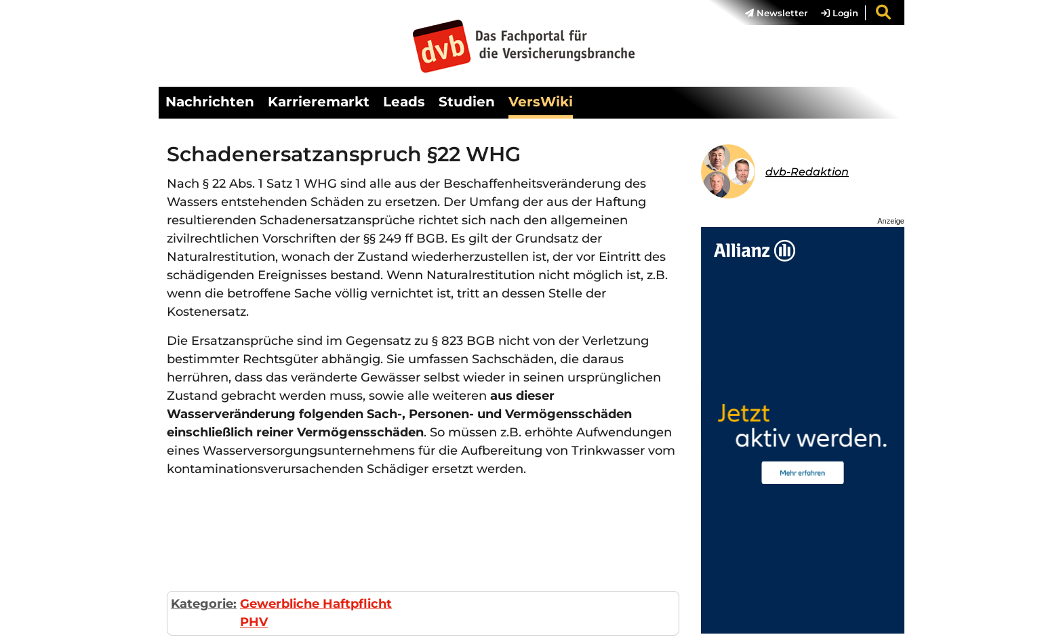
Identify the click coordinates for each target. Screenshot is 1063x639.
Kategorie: (204, 603)
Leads (404, 102)
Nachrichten (209, 102)
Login (839, 12)
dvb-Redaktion (807, 171)
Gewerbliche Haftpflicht (316, 603)
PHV (254, 622)
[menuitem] (769, 12)
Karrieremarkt (318, 102)
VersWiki (540, 102)
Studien (467, 102)
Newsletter (776, 12)
